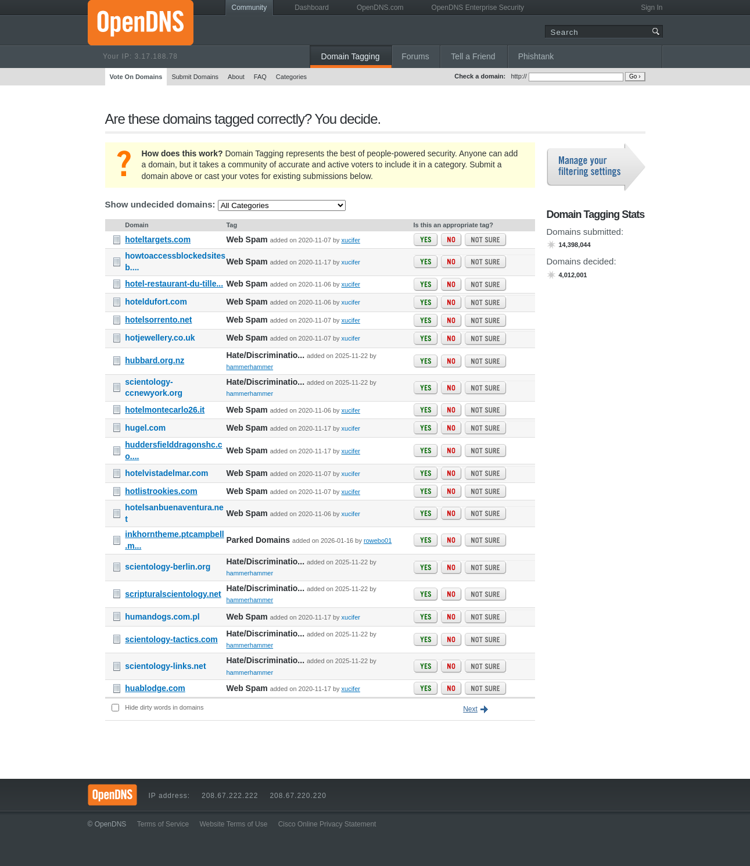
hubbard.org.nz (154, 360)
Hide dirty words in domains (164, 707)
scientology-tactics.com (171, 639)
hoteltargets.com (158, 239)
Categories (291, 76)
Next (470, 709)
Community (249, 7)
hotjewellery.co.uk (160, 337)
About (236, 76)
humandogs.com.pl (162, 616)
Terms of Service (163, 824)
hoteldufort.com (156, 301)
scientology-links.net (165, 666)
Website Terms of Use (233, 824)
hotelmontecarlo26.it (164, 409)
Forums (415, 56)
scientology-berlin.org (167, 566)
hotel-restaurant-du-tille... (174, 283)
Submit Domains (194, 76)
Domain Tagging (350, 56)
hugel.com (145, 427)
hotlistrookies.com (161, 491)
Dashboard (312, 7)
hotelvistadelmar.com (166, 473)
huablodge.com (155, 688)
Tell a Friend (473, 56)
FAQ (260, 76)
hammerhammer (249, 366)
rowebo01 (378, 540)
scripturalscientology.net (173, 594)
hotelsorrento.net (158, 319)
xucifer (351, 240)
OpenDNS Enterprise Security (478, 7)
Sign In (651, 7)
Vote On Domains (136, 76)
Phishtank (536, 56)
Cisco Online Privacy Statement (327, 824)
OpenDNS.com (380, 7)
